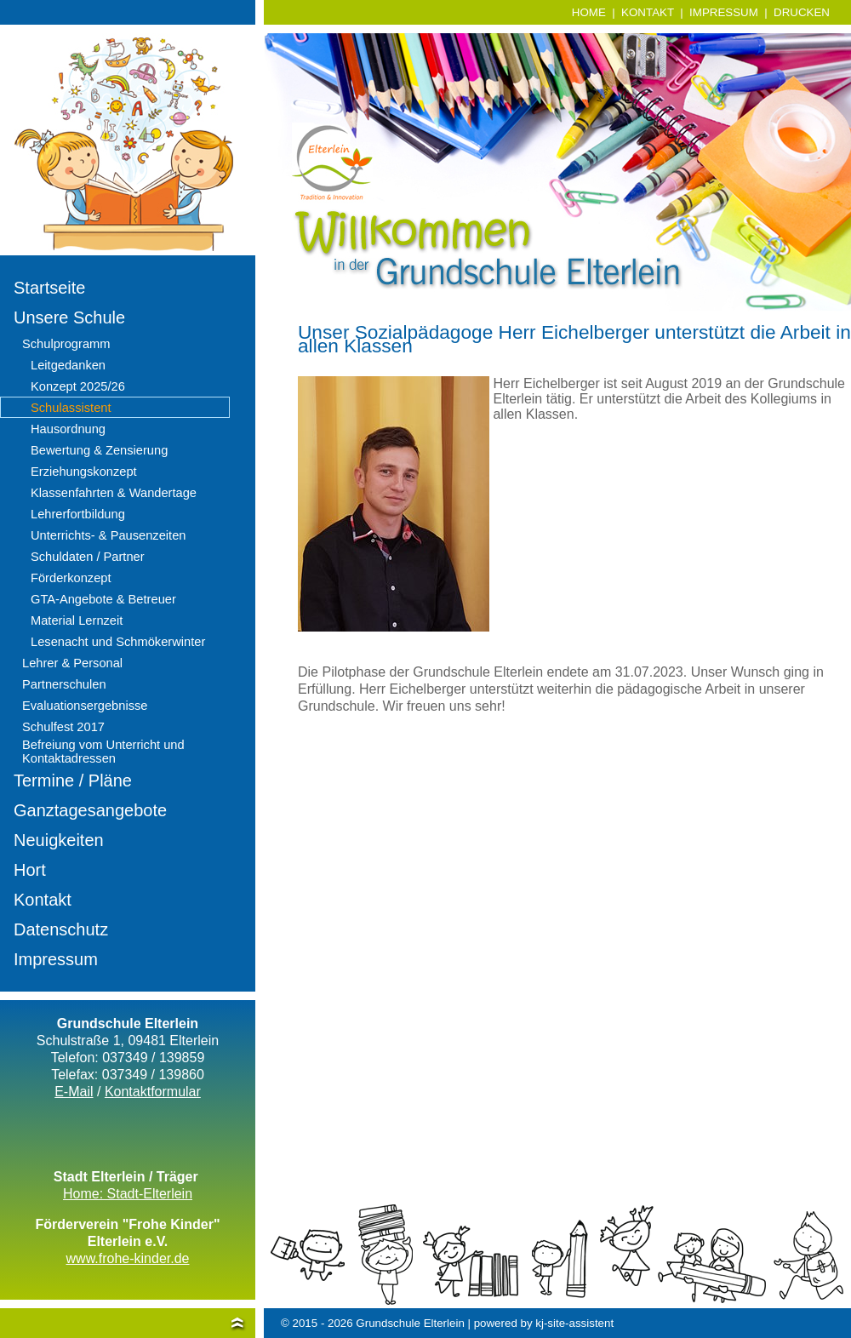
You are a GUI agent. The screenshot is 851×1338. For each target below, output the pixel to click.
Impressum (56, 959)
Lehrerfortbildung (78, 514)
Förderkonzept (71, 578)
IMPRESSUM (723, 12)
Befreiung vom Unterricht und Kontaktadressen (103, 751)
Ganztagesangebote (90, 810)
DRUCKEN (802, 12)
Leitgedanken (68, 365)
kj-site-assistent (574, 1323)
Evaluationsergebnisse (84, 705)
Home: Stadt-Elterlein (127, 1193)
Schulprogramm (66, 344)
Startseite (49, 287)
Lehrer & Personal (72, 663)
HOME (589, 12)
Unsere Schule (69, 317)
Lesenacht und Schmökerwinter (118, 642)
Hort (30, 870)
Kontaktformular (153, 1091)
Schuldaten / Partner (88, 556)
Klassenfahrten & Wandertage (114, 493)
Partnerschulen (64, 684)
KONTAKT (647, 12)
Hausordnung (68, 429)
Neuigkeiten (59, 840)
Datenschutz (61, 929)
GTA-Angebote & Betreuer (103, 599)
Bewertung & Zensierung (99, 450)
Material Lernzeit (77, 620)
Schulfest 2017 (63, 727)
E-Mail (73, 1091)
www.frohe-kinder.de (128, 1258)
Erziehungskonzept (84, 471)
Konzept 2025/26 (78, 386)
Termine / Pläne (73, 780)
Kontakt (42, 899)
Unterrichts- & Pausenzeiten (108, 535)
